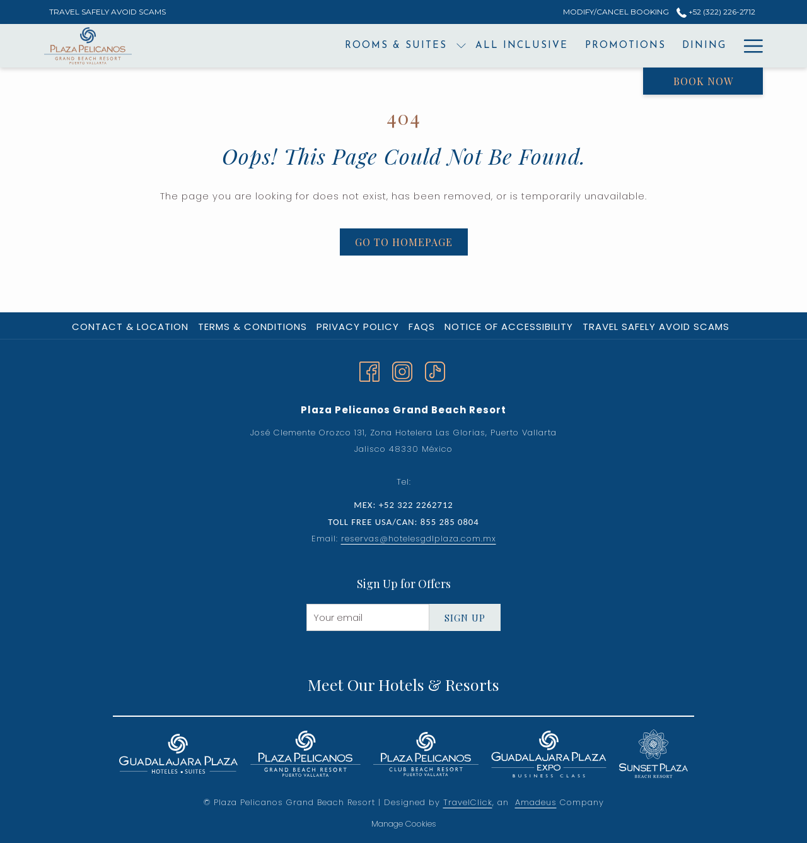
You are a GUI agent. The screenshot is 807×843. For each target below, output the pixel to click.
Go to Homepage (404, 242)
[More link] (748, 46)
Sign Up (464, 617)
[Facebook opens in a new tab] (369, 370)
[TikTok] (435, 370)
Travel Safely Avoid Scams (656, 326)
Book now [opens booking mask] (703, 81)
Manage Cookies (403, 824)
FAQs (422, 326)
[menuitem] (314, 46)
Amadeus (536, 802)
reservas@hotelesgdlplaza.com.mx (418, 539)
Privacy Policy (357, 326)
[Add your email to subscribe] (367, 617)
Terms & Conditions (252, 326)
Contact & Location (130, 326)
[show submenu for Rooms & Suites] (380, 46)
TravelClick (467, 802)
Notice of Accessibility (508, 326)
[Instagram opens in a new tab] (402, 370)
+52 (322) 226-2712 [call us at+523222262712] (715, 11)
